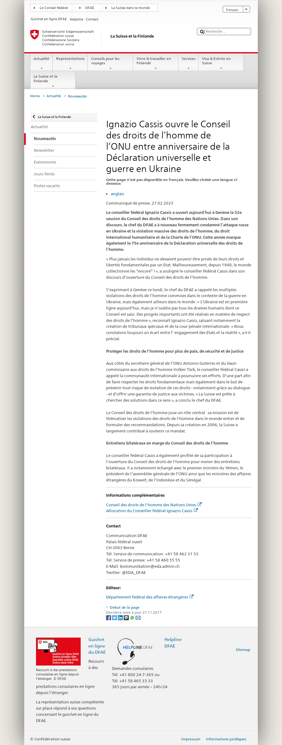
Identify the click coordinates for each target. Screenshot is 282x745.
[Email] (138, 617)
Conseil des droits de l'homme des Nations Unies (154, 504)
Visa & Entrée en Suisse (221, 63)
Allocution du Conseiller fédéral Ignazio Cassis (152, 510)
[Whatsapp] (133, 617)
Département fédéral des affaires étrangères (150, 596)
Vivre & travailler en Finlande (155, 63)
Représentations (70, 63)
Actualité (41, 63)
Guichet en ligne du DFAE (97, 645)
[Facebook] (109, 617)
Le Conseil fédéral (54, 8)
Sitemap (243, 649)
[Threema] (127, 617)
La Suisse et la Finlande (53, 81)
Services (188, 63)
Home (35, 96)
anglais (117, 193)
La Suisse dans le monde (130, 8)
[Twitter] (115, 617)
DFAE (89, 8)
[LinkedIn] (121, 617)
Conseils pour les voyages (110, 63)
